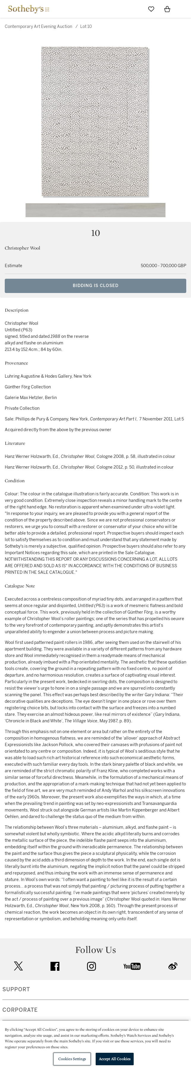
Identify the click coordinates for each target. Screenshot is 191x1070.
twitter (18, 966)
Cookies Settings (72, 1058)
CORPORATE (20, 1010)
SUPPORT (16, 989)
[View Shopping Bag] (167, 9)
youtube (132, 966)
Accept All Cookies (114, 1058)
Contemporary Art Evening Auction (38, 26)
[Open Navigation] (183, 8)
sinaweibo (172, 966)
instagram (91, 966)
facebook (54, 966)
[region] (95, 1045)
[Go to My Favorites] (151, 9)
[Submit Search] (135, 9)
